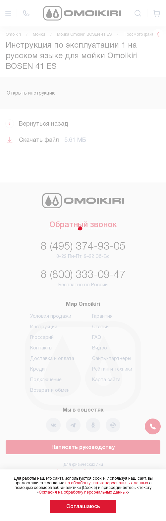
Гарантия (102, 316)
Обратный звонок (83, 225)
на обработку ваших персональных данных (106, 483)
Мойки (39, 34)
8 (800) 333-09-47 (83, 274)
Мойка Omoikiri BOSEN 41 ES (84, 34)
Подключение (46, 379)
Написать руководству (83, 447)
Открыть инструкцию (31, 93)
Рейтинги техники (112, 369)
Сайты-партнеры (111, 358)
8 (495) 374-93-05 (83, 246)
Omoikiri (13, 34)
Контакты (41, 347)
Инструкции (43, 326)
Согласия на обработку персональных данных (83, 492)
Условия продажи (50, 316)
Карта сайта (106, 379)
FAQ (96, 337)
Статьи (100, 326)
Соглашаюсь (83, 506)
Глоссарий (42, 337)
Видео (99, 347)
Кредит (38, 369)
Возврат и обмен (50, 390)
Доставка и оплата (52, 358)
